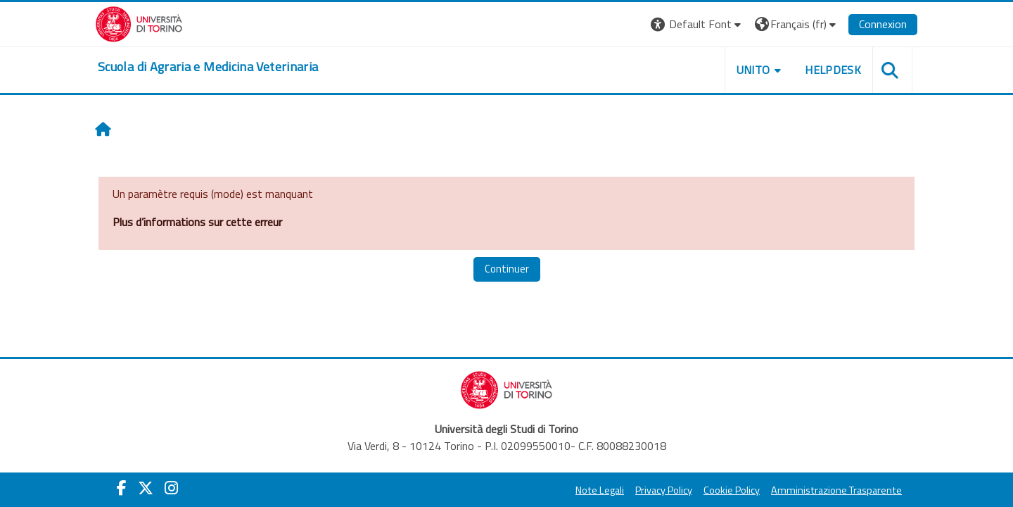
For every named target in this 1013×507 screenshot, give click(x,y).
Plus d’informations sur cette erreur (197, 221)
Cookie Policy (731, 490)
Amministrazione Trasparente (836, 490)
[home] (208, 67)
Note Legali (599, 490)
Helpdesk (833, 69)
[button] (697, 24)
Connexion (883, 23)
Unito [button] (753, 69)
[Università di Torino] (139, 22)
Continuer (507, 269)
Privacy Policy (663, 490)
